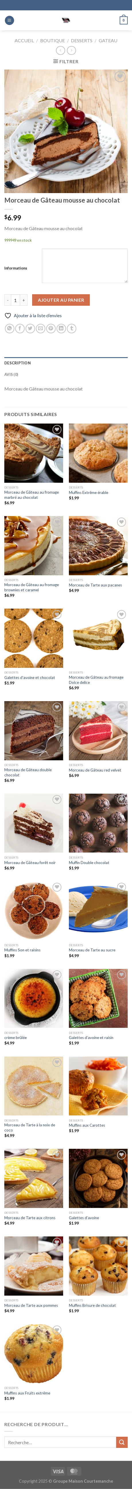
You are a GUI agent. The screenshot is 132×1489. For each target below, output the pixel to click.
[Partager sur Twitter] (30, 328)
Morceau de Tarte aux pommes (31, 1305)
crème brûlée (15, 1037)
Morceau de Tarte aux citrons (29, 1217)
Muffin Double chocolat (89, 862)
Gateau (108, 40)
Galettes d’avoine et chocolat (29, 677)
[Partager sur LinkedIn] (61, 328)
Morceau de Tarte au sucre (92, 950)
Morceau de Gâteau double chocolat (28, 772)
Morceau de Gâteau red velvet (95, 770)
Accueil (24, 40)
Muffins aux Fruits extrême (27, 1393)
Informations (15, 268)
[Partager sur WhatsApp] (9, 328)
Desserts (81, 40)
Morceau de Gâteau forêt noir (30, 862)
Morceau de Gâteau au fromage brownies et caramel (31, 587)
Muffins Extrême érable (88, 492)
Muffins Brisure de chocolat (92, 1305)
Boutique (52, 40)
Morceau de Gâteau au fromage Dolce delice (96, 680)
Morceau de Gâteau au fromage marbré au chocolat (31, 495)
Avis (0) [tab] (11, 374)
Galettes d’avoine (84, 1217)
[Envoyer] (122, 1442)
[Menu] (9, 20)
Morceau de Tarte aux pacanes (95, 585)
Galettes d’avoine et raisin (91, 1037)
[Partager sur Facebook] (20, 328)
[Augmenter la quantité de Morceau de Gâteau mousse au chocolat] (24, 300)
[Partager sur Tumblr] (71, 328)
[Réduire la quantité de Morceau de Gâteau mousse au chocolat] (7, 300)
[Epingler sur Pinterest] (51, 328)
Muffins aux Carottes (87, 1125)
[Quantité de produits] (15, 300)
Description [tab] (17, 363)
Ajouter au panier (61, 300)
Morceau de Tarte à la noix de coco (29, 1127)
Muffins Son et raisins (22, 950)
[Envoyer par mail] (40, 328)
